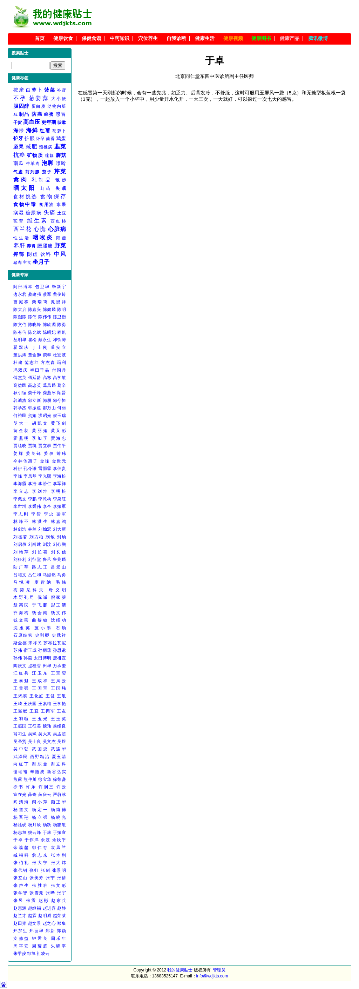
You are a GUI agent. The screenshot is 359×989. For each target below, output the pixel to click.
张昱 (18, 900)
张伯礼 (21, 862)
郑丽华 (36, 930)
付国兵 (59, 370)
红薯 (45, 130)
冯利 (61, 362)
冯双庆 (20, 370)
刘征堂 (34, 559)
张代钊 (20, 870)
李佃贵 (59, 468)
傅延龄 (34, 377)
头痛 (49, 212)
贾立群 (45, 445)
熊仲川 (30, 779)
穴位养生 (148, 38)
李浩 (32, 483)
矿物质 (35, 155)
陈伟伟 (45, 316)
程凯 (61, 332)
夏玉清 (59, 756)
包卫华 (42, 286)
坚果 (18, 147)
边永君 (20, 294)
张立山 (20, 877)
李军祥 (59, 483)
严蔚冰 (59, 794)
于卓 (18, 839)
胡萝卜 (59, 130)
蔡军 (47, 294)
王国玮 (58, 688)
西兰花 (22, 229)
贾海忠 (58, 438)
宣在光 (20, 794)
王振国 (20, 726)
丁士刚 (40, 347)
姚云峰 (34, 832)
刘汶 (47, 544)
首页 (40, 38)
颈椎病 (46, 147)
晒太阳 (24, 188)
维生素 (37, 221)
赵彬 (44, 900)
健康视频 (233, 38)
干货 (17, 122)
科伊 (17, 468)
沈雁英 (22, 627)
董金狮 (34, 354)
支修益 (21, 938)
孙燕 (27, 658)
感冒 (60, 114)
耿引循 (20, 392)
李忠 (49, 514)
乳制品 (42, 179)
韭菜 (60, 147)
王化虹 (36, 695)
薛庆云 (45, 794)
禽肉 (20, 179)
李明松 (58, 491)
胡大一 (21, 423)
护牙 (18, 138)
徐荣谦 (59, 779)
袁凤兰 (58, 847)
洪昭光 (45, 415)
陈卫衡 (59, 316)
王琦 (17, 703)
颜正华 (58, 801)
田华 (47, 665)
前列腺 (32, 172)
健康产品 (289, 38)
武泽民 (20, 756)
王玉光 (40, 718)
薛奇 (32, 794)
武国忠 (40, 748)
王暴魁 (21, 680)
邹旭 (31, 953)
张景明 (59, 870)
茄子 (47, 172)
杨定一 (40, 809)
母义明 (57, 590)
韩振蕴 (34, 407)
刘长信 (58, 552)
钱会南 (40, 612)
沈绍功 (58, 620)
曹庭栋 (21, 301)
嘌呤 (61, 163)
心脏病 (57, 229)
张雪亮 (36, 892)
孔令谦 (30, 468)
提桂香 (34, 665)
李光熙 (45, 476)
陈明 (61, 309)
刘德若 (20, 537)
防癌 (37, 114)
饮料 (46, 254)
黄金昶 (21, 430)
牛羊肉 (33, 163)
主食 (27, 262)
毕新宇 (59, 286)
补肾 (61, 90)
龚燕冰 (49, 392)
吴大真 (45, 733)
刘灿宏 (45, 529)
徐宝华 (45, 779)
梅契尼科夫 (29, 590)
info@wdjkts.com (212, 976)
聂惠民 (21, 605)
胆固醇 (21, 106)
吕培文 (20, 574)
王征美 (34, 726)
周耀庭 (40, 946)
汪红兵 (21, 673)
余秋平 (59, 839)
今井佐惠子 (25, 461)
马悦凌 (22, 582)
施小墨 (43, 627)
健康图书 (261, 38)
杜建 (18, 362)
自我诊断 (176, 38)
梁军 (61, 514)
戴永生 (45, 339)
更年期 (48, 122)
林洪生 (40, 521)
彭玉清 (58, 605)
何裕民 (20, 415)
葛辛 (61, 385)
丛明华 (20, 339)
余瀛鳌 (21, 847)
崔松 (32, 339)
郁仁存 (40, 847)
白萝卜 (34, 90)
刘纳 (61, 537)
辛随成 (37, 771)
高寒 (47, 377)
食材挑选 (25, 196)
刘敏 (50, 537)
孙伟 (17, 658)
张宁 (50, 877)
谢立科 (58, 764)
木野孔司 (24, 597)
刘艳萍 (21, 552)
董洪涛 (20, 354)
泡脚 (48, 163)
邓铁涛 (59, 339)
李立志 (21, 491)
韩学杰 (20, 407)
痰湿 (18, 212)
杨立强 (40, 817)
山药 (46, 188)
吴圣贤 (20, 741)
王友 (61, 711)
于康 (47, 832)
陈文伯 (20, 324)
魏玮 (47, 726)
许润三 (46, 786)
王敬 (61, 695)
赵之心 (49, 923)
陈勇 (61, 324)
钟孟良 (40, 938)
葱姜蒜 (39, 98)
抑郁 (19, 254)
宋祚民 (35, 642)
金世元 (59, 461)
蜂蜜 (49, 114)
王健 (50, 695)
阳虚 (61, 237)
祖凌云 (43, 953)
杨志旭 (20, 832)
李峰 (17, 476)
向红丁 (21, 764)
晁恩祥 (58, 301)
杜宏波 (59, 354)
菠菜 (49, 90)
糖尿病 (34, 212)
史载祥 (59, 635)
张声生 (21, 885)
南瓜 (18, 163)
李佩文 (20, 499)
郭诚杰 (20, 400)
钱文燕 (21, 620)
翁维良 (59, 726)
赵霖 (32, 915)
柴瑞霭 (40, 301)
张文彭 (58, 885)
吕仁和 (34, 574)
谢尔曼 (40, 764)
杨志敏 (59, 824)
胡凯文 (40, 423)
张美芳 (36, 877)
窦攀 (47, 354)
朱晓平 (58, 946)
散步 (60, 180)
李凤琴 (30, 476)
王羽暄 (21, 718)
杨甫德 (58, 809)
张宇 (61, 892)
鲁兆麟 (59, 559)
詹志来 (40, 855)
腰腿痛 (45, 245)
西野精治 (40, 756)
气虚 (18, 172)
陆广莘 (21, 567)
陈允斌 (34, 332)
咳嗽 (61, 122)
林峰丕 (21, 521)
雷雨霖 (45, 468)
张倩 (61, 877)
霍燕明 (21, 438)
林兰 (32, 529)
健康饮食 (63, 38)
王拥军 (48, 711)
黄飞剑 (58, 423)
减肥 (32, 147)
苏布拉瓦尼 (54, 642)
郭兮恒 (59, 400)
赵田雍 (20, 923)
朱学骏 (19, 953)
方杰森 (48, 362)
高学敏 (59, 377)
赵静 (61, 908)
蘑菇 (61, 155)
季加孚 (40, 438)
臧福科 (21, 855)
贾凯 (32, 445)
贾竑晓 (20, 445)
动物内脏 (56, 106)
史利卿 (42, 635)
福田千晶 (40, 370)
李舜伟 (34, 506)
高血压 (31, 122)
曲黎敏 (40, 620)
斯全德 (20, 642)
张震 (31, 900)
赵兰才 (20, 915)
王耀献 (20, 711)
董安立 (58, 347)
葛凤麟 (49, 385)
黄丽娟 (40, 430)
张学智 (20, 892)
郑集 (61, 923)
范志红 (32, 362)
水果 (61, 204)
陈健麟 (49, 309)
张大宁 (40, 862)
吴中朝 (21, 748)
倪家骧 (58, 597)
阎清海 (21, 801)
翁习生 (20, 733)
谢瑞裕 (20, 771)
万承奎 (59, 665)
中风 (60, 254)
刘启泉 (20, 544)
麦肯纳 (43, 582)
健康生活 (205, 38)
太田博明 (42, 658)
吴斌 (32, 733)
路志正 (40, 567)
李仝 (47, 506)
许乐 (31, 786)
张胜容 (40, 885)
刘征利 (20, 559)
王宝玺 (58, 673)
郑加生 (20, 930)
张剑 (45, 870)
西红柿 (58, 221)
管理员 (219, 970)
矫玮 (61, 453)
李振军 (59, 506)
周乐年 (58, 938)
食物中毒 (25, 204)
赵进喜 (49, 908)
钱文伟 (58, 612)
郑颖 (61, 930)
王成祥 (40, 680)
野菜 (60, 245)
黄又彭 (58, 430)
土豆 (61, 213)
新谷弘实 (56, 771)
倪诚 (43, 597)
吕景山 (58, 567)
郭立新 (34, 400)
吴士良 (34, 741)
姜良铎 (34, 453)
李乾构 (45, 499)
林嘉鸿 (58, 521)
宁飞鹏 (40, 605)
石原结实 (23, 635)
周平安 (21, 946)
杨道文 (21, 809)
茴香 (50, 138)
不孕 (20, 98)
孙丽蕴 (45, 650)
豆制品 (21, 114)
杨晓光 (58, 817)
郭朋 (47, 400)
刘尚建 (34, 544)
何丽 (61, 407)
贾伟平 (59, 445)
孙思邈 (59, 650)
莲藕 (49, 155)
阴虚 (33, 254)
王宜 (34, 711)
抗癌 (19, 155)
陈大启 (20, 309)
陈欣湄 (49, 324)
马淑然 (49, 574)
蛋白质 (39, 106)
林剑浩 (20, 529)
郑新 (50, 930)
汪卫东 (40, 673)
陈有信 (20, 332)
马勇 (61, 574)
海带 (18, 130)
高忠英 (34, 385)
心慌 (40, 229)
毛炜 (61, 582)
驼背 (19, 221)
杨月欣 (34, 824)
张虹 (34, 870)
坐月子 (41, 262)
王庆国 (30, 703)
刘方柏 (36, 537)
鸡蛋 (61, 138)
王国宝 (40, 688)
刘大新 (59, 529)
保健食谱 (91, 38)
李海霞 (20, 483)
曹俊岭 (59, 294)
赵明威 (45, 915)
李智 (36, 514)
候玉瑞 (59, 415)
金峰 (45, 461)
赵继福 (34, 908)
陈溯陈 (20, 316)
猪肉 (17, 262)
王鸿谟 (20, 695)
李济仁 (45, 483)
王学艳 (59, 703)
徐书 (18, 786)
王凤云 (58, 680)
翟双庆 (21, 347)
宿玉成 (30, 650)
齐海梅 (21, 612)
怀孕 (40, 138)
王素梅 (45, 703)
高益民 (20, 385)
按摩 (18, 90)
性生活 (21, 237)
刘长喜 (40, 552)
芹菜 (60, 171)
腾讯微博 (318, 38)
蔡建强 (34, 294)
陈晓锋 (34, 324)
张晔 (50, 892)
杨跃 (47, 824)
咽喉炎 (43, 237)
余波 (45, 839)
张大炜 (58, 862)
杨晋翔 (21, 817)
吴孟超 (59, 733)
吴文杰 (49, 741)
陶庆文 (20, 665)
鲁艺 (47, 559)
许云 (61, 786)
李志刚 (21, 514)
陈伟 (32, 316)
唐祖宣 (59, 658)
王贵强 (21, 688)
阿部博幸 (23, 286)
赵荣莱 (59, 915)
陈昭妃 (49, 332)
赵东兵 (58, 900)
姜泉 (49, 453)
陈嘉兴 (34, 309)
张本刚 (58, 855)
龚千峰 (34, 392)
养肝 (19, 245)
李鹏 (32, 499)
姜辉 (18, 453)
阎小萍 (40, 801)
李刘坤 (40, 491)
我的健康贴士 (179, 970)
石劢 (61, 627)
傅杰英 (20, 377)
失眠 (60, 188)
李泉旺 (59, 499)
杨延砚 (20, 824)
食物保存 (53, 196)
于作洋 (32, 839)
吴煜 (61, 741)
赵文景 (34, 923)
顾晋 (61, 392)
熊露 (17, 779)
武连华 (58, 748)
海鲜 (32, 130)
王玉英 (58, 718)
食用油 (46, 204)
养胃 (31, 246)
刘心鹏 (59, 544)
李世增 (20, 506)
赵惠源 (20, 908)
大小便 (58, 98)
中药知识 (119, 38)
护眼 (30, 138)
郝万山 (49, 407)
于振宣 (59, 832)
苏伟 (17, 650)
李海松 (59, 476)
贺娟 (32, 415)
